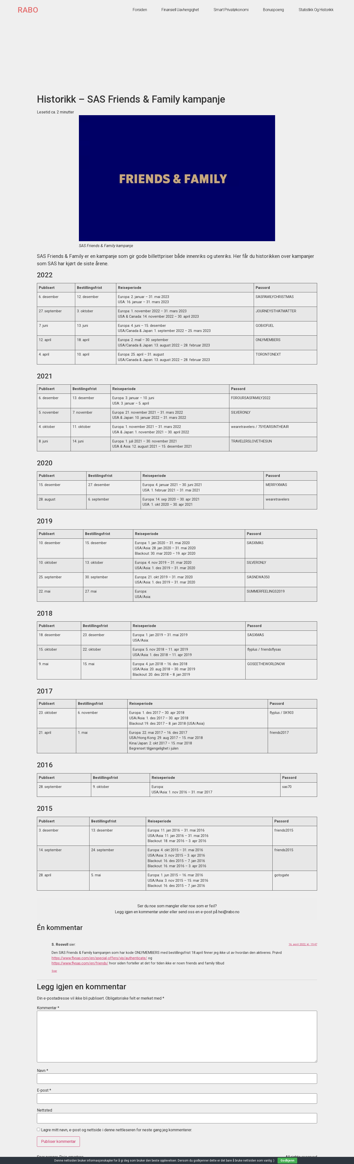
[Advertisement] (177, 56)
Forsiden (140, 9)
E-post (44, 1090)
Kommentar (48, 1008)
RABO (28, 10)
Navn (42, 1071)
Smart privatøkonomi (231, 9)
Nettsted (44, 1110)
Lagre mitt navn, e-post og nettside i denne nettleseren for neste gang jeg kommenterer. (116, 1130)
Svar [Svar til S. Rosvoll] (54, 971)
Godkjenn (287, 1160)
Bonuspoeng (273, 9)
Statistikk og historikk (316, 9)
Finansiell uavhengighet (180, 9)
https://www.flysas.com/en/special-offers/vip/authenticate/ (99, 958)
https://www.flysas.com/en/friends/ (80, 963)
